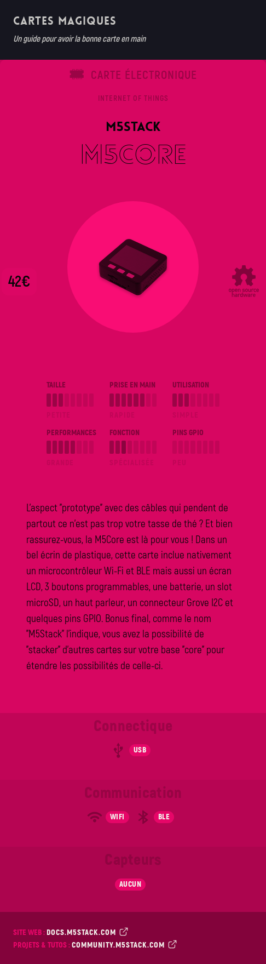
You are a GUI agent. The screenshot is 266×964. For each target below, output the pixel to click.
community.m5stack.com (123, 944)
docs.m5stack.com (86, 932)
